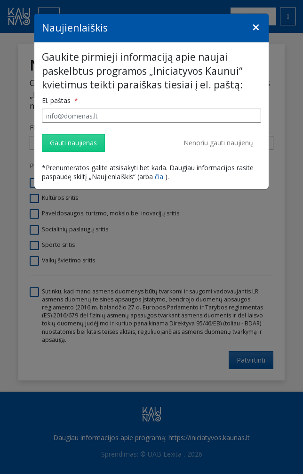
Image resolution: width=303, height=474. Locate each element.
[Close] (256, 27)
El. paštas (57, 100)
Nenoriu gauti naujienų (218, 142)
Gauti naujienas (73, 142)
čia (159, 176)
